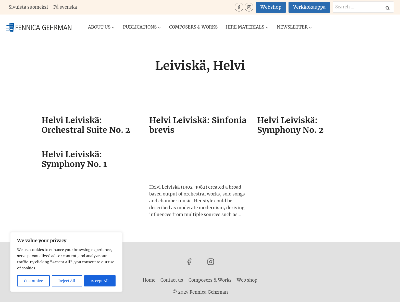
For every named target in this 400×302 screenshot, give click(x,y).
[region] (66, 262)
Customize (33, 281)
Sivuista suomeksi (28, 7)
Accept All (100, 281)
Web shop (247, 280)
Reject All (67, 281)
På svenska (65, 7)
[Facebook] (239, 7)
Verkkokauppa (309, 7)
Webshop (270, 7)
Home (149, 280)
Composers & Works (193, 27)
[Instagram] (249, 7)
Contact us (171, 280)
